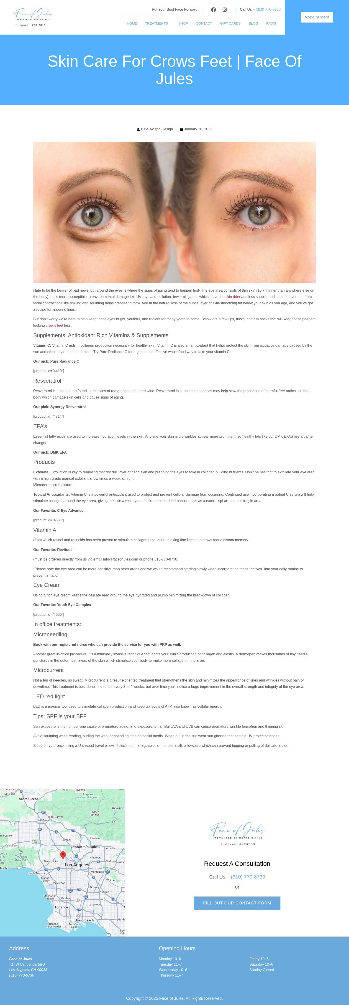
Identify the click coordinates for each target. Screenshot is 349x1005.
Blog (253, 23)
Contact (204, 23)
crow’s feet (54, 325)
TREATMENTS (157, 23)
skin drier (233, 297)
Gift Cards (230, 23)
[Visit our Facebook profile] (213, 9)
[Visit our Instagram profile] (224, 9)
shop (183, 23)
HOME (132, 23)
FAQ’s (271, 23)
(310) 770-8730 (268, 9)
